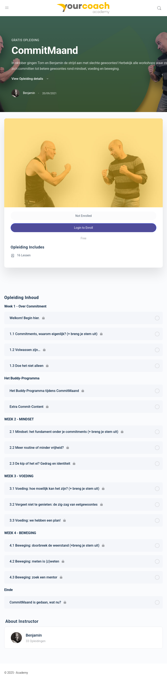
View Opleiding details (30, 79)
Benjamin (34, 635)
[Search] (159, 8)
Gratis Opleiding (25, 40)
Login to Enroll (83, 227)
